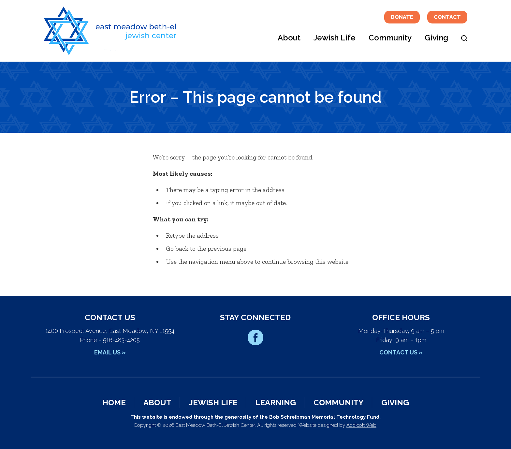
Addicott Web (361, 425)
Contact (447, 17)
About (289, 37)
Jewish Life (335, 37)
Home (114, 402)
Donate (402, 17)
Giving (436, 37)
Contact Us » (401, 352)
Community (390, 37)
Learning (275, 402)
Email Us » (110, 352)
